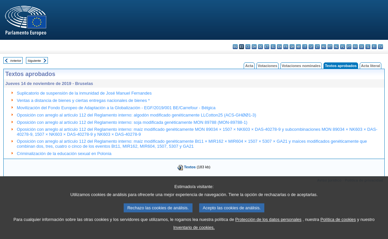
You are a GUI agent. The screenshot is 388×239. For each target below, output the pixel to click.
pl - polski (342, 46)
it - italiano (304, 46)
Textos (189, 167)
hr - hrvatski (298, 46)
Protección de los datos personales (268, 227)
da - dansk (254, 46)
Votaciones (267, 66)
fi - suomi (374, 46)
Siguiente (34, 60)
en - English (279, 46)
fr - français (285, 46)
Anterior (15, 60)
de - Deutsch (260, 46)
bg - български (235, 46)
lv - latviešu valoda (311, 46)
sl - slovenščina (367, 46)
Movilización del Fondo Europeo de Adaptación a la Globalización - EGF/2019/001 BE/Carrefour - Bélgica (116, 107)
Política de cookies (338, 227)
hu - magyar (323, 46)
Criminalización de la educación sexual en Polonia (64, 153)
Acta (249, 66)
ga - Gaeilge (292, 46)
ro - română (355, 46)
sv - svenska (380, 46)
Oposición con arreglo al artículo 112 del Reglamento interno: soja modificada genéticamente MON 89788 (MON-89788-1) (132, 122)
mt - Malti (329, 46)
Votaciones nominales (301, 66)
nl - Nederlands (336, 46)
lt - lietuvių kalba (317, 46)
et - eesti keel (266, 46)
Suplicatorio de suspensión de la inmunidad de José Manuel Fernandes (84, 93)
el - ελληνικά (273, 46)
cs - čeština (247, 46)
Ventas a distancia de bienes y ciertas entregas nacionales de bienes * (83, 100)
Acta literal (370, 66)
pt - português (348, 46)
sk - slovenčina (361, 46)
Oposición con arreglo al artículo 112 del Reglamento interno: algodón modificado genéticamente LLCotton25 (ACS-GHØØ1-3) (136, 115)
